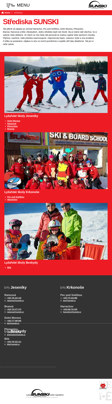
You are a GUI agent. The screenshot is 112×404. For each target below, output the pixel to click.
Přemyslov (12, 126)
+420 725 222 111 (14, 342)
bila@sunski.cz (13, 344)
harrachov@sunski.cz (72, 312)
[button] (18, 5)
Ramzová (11, 123)
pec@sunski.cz (69, 301)
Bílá (9, 267)
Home (97, 5)
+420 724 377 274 (14, 309)
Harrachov (12, 199)
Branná (10, 129)
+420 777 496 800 (14, 321)
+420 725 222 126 (14, 298)
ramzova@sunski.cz (15, 301)
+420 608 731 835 (70, 309)
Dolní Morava (13, 121)
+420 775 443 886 (70, 298)
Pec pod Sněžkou (15, 197)
